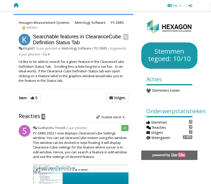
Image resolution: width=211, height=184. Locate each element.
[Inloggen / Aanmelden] (190, 5)
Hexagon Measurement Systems (44, 22)
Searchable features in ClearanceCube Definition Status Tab (77, 39)
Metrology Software (90, 22)
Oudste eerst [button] (110, 117)
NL (174, 5)
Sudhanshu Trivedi (51, 128)
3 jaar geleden (76, 128)
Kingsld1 (29, 48)
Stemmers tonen (163, 90)
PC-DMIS (117, 22)
